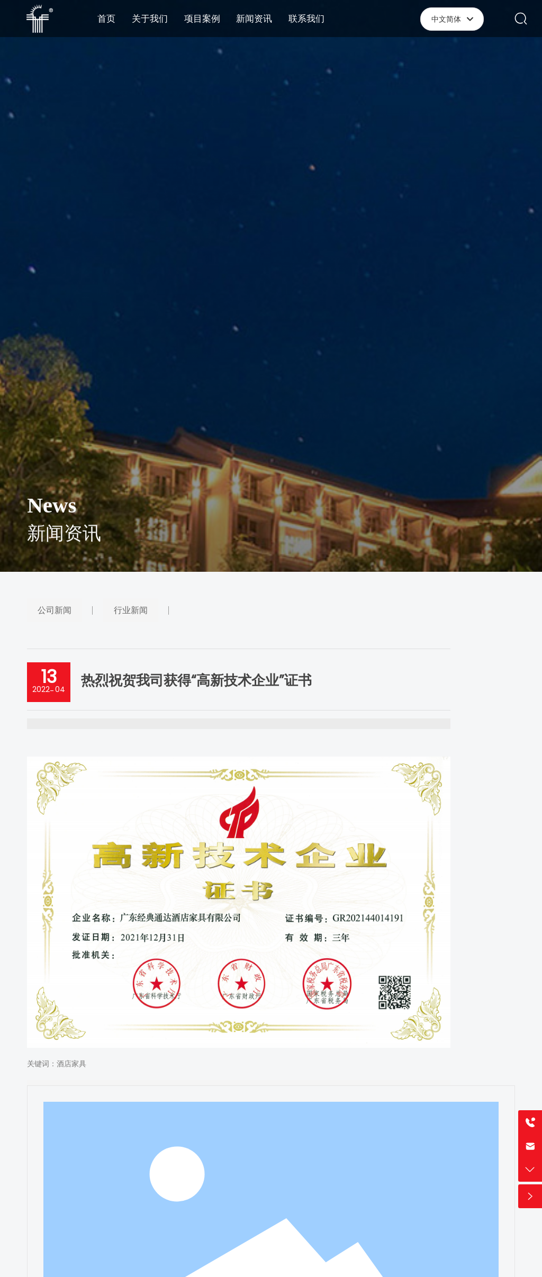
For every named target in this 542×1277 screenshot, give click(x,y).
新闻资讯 (64, 540)
